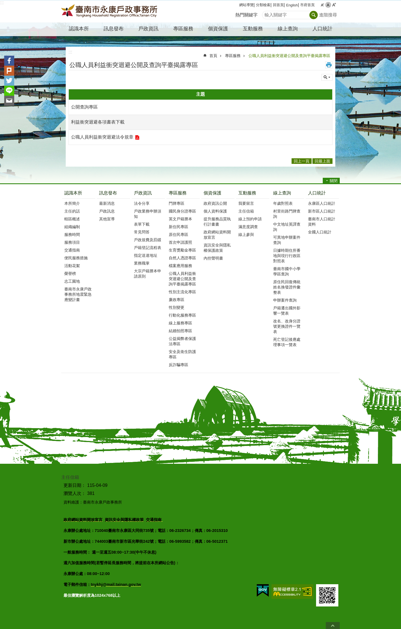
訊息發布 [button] (114, 28)
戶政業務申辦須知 (147, 214)
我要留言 (246, 203)
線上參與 (246, 234)
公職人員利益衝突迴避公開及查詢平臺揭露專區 (289, 55)
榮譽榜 (70, 273)
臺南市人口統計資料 (321, 221)
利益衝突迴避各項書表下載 (97, 122)
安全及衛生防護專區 (182, 354)
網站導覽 (246, 5)
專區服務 (233, 55)
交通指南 (72, 250)
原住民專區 (178, 234)
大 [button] (334, 5)
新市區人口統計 (321, 211)
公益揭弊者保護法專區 (182, 341)
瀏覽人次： (74, 493)
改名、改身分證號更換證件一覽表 (286, 326)
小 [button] (322, 5)
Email (9, 101)
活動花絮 (72, 265)
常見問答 (142, 232)
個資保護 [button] (218, 28)
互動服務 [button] (253, 28)
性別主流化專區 (182, 292)
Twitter (9, 81)
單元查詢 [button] (326, 77)
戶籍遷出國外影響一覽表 (286, 310)
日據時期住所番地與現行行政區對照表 (286, 255)
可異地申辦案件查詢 (286, 240)
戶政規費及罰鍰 (147, 240)
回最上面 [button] (322, 161)
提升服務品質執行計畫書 (217, 221)
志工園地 (72, 281)
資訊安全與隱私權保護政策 (217, 248)
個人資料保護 (215, 211)
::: (2, 2)
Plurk (9, 71)
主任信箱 (246, 211)
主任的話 (72, 211)
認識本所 (73, 193)
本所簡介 (72, 203)
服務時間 (72, 234)
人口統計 (317, 193)
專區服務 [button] (183, 28)
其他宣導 (107, 219)
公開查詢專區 (84, 107)
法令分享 (142, 203)
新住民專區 (178, 227)
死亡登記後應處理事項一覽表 (286, 342)
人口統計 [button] (322, 28)
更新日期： (74, 485)
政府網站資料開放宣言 (217, 235)
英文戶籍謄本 (180, 219)
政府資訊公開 (215, 203)
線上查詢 (282, 193)
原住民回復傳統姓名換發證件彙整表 (286, 287)
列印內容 (328, 64)
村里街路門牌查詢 (286, 214)
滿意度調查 (248, 227)
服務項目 (72, 242)
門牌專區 (176, 203)
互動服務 (247, 193)
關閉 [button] (334, 181)
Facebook (9, 61)
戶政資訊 (143, 193)
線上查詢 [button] (288, 28)
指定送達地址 (145, 255)
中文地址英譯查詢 (286, 227)
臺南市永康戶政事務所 (110, 11)
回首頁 (278, 5)
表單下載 (142, 224)
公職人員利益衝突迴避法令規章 (102, 137)
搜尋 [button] (313, 15)
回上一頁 (301, 161)
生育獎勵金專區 (182, 250)
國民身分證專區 (182, 211)
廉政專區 (176, 299)
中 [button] (328, 5)
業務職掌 (142, 263)
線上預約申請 (250, 219)
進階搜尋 (328, 15)
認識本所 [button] (79, 28)
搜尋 (266, 13)
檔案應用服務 (180, 265)
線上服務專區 (180, 323)
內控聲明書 (213, 258)
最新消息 (107, 203)
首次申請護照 (180, 242)
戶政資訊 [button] (148, 28)
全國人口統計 (319, 232)
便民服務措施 (76, 258)
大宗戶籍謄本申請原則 (147, 273)
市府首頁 (307, 5)
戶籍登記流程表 (147, 247)
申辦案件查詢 (285, 300)
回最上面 (333, 625)
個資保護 (212, 193)
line (9, 91)
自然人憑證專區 (182, 258)
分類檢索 (263, 5)
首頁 (213, 55)
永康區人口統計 (321, 203)
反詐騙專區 (178, 364)
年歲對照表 (283, 203)
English (292, 5)
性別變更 (176, 307)
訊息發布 (108, 193)
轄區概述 (72, 219)
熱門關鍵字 (246, 15)
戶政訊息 (107, 211)
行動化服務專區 (182, 315)
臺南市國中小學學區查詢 (286, 271)
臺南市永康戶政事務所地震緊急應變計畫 (78, 294)
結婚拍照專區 (180, 331)
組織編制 (72, 227)
